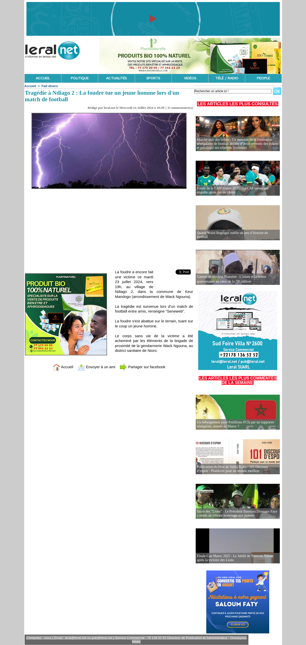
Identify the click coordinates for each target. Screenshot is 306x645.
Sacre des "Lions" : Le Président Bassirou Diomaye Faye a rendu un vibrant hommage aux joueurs (237, 513)
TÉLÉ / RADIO (226, 78)
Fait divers (50, 86)
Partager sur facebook (142, 367)
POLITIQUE (80, 78)
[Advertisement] (109, 226)
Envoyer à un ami (96, 367)
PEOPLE (263, 78)
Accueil (30, 86)
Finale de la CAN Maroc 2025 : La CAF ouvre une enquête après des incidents (233, 190)
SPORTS (153, 78)
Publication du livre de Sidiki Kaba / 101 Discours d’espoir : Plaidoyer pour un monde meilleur (232, 469)
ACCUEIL (43, 78)
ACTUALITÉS (116, 78)
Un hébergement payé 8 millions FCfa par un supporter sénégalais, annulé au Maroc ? (235, 424)
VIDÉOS (190, 78)
